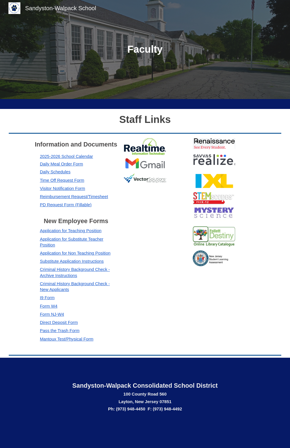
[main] (145, 49)
